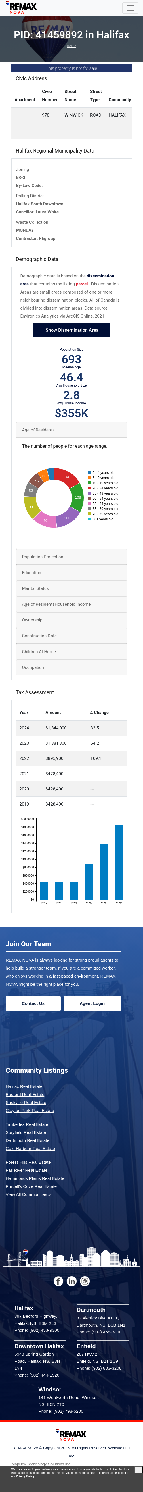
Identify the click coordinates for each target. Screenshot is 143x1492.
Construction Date (39, 635)
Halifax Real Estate (24, 1086)
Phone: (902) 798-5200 (61, 1411)
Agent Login (92, 1003)
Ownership (32, 620)
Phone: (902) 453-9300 (36, 1330)
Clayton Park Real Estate (30, 1110)
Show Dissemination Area (72, 330)
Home (71, 46)
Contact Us (33, 1003)
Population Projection (42, 556)
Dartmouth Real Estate (27, 1140)
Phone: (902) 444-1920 (36, 1375)
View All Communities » (28, 1194)
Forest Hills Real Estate (28, 1162)
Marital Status (35, 588)
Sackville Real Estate (26, 1102)
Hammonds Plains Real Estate (35, 1178)
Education (31, 572)
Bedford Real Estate (25, 1094)
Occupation (33, 667)
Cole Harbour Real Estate (30, 1148)
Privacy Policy (25, 1476)
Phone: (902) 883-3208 (99, 1368)
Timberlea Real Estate (27, 1124)
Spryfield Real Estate (26, 1132)
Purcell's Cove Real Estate (31, 1186)
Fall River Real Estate (26, 1170)
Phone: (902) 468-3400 (99, 1331)
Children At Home (39, 651)
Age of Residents (38, 430)
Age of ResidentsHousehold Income (56, 604)
